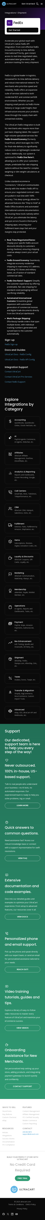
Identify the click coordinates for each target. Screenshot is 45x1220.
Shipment (22, 12)
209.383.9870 (27, 1132)
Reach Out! (22, 969)
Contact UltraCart (13, 371)
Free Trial (22, 1178)
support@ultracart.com (31, 1134)
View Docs (22, 916)
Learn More (22, 805)
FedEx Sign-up (11, 344)
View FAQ (22, 858)
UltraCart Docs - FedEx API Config (20, 359)
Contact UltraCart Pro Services (18, 376)
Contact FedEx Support (15, 381)
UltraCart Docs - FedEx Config (18, 354)
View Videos (22, 1028)
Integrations (10, 12)
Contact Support (22, 1086)
